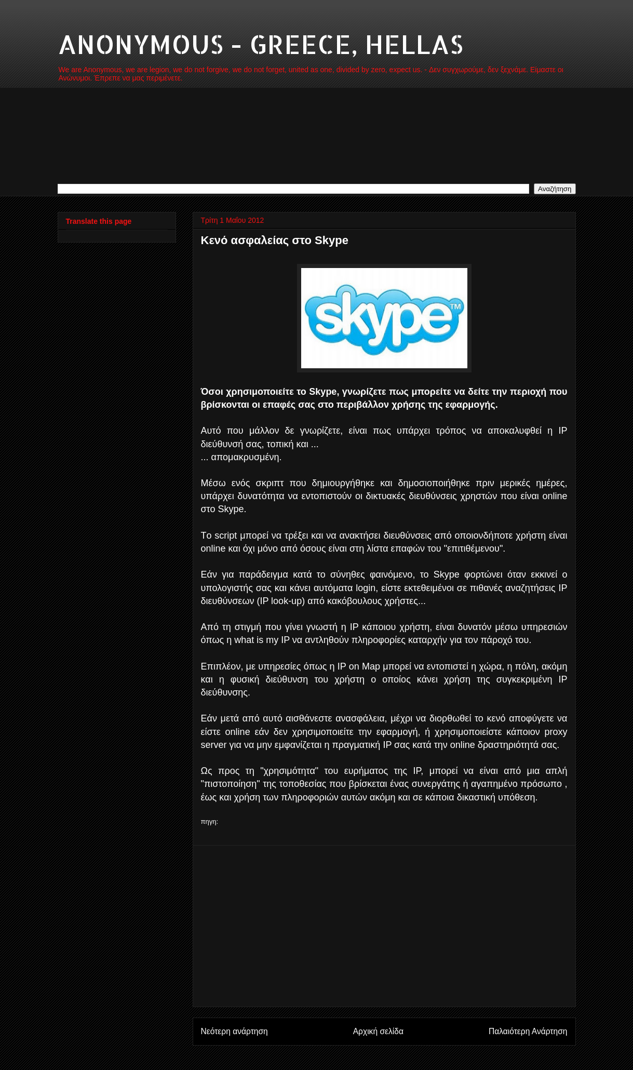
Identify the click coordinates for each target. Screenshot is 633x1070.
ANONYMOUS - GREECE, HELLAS (260, 43)
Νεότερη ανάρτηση (234, 1031)
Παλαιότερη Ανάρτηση (528, 1031)
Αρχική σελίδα (378, 1031)
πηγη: (210, 821)
